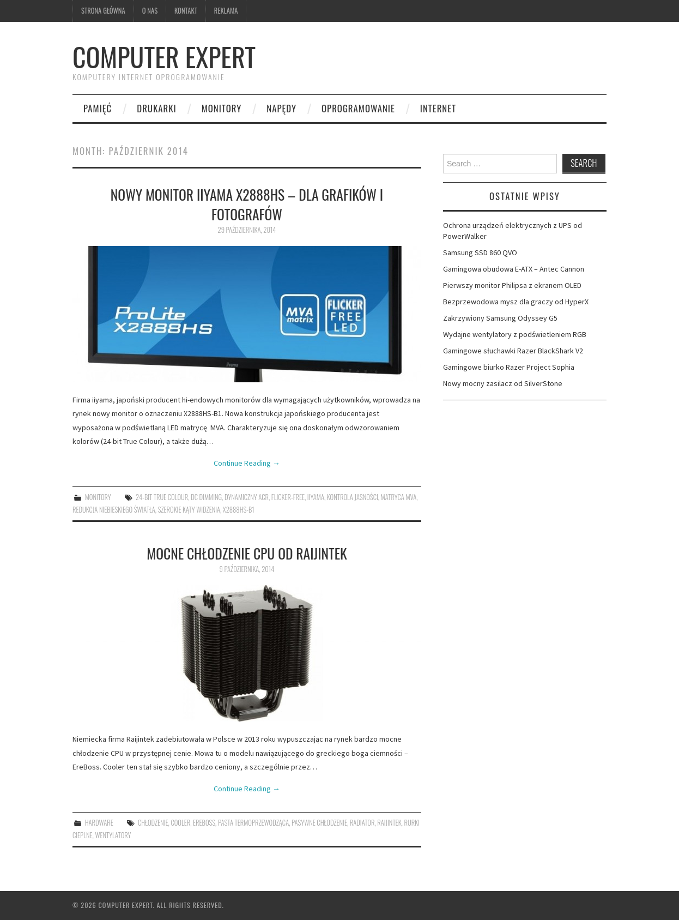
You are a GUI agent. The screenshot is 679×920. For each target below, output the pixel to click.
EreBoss (204, 822)
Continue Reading (247, 463)
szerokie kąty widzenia (189, 509)
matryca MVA (399, 497)
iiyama (315, 497)
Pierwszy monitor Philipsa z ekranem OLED (512, 285)
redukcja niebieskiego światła (113, 509)
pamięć (97, 108)
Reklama (226, 10)
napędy (281, 108)
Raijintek (389, 822)
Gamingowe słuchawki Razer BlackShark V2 (513, 351)
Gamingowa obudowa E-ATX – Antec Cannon (513, 269)
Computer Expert (164, 56)
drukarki (156, 108)
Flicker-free (288, 497)
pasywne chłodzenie (319, 822)
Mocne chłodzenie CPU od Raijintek (247, 553)
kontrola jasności (352, 497)
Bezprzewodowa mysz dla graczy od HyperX (516, 301)
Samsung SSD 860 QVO (480, 252)
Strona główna (103, 10)
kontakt (185, 10)
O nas (149, 10)
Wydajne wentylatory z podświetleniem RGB (514, 334)
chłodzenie (153, 822)
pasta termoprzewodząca (253, 822)
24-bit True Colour (162, 497)
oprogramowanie (358, 108)
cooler (180, 822)
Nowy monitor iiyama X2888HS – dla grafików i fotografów (247, 204)
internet (438, 108)
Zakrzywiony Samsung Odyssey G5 (500, 318)
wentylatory (113, 835)
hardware (99, 822)
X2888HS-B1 (238, 509)
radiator (362, 822)
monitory (222, 108)
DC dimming (206, 497)
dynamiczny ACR (247, 497)
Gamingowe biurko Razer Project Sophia (508, 367)
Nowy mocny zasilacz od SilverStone (502, 383)
